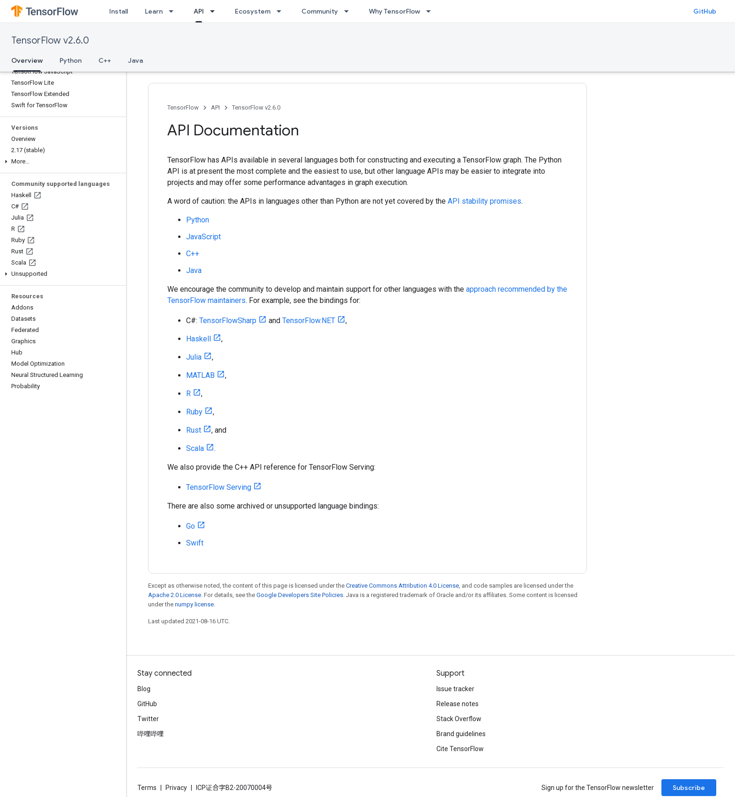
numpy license (194, 604)
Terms (147, 787)
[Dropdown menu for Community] (349, 11)
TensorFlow (183, 107)
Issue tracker (455, 689)
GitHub (704, 11)
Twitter (148, 719)
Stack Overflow (458, 719)
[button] (61, 161)
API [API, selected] (199, 11)
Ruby (194, 411)
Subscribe (689, 787)
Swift (194, 543)
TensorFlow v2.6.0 (50, 40)
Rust (193, 430)
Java (135, 60)
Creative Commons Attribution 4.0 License (402, 585)
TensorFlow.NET (308, 320)
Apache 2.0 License (174, 594)
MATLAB (200, 375)
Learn (154, 11)
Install (118, 11)
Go (190, 526)
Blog (143, 689)
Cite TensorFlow (460, 749)
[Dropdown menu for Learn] (174, 11)
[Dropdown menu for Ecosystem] (281, 11)
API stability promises (484, 201)
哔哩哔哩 (150, 734)
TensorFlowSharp (227, 320)
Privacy (176, 787)
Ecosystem (252, 11)
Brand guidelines (461, 734)
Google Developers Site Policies (299, 594)
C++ (104, 60)
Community (319, 11)
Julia (194, 357)
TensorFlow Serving (218, 487)
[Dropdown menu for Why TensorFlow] (431, 11)
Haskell (198, 338)
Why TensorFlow (394, 11)
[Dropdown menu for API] (215, 11)
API (215, 107)
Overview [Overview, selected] (27, 60)
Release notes (457, 704)
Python (71, 60)
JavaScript (203, 236)
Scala (195, 448)
